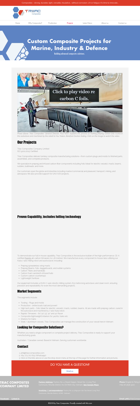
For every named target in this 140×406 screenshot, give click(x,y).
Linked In (15, 399)
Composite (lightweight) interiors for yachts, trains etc (44, 316)
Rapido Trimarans (28, 313)
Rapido (28, 258)
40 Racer (59, 313)
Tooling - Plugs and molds (32, 303)
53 (46, 313)
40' (49, 313)
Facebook (4, 399)
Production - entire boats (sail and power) (39, 305)
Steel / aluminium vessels (32, 322)
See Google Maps (91, 385)
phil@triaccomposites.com (32, 353)
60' (39, 313)
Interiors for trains (28, 319)
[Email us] (69, 371)
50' (42, 313)
